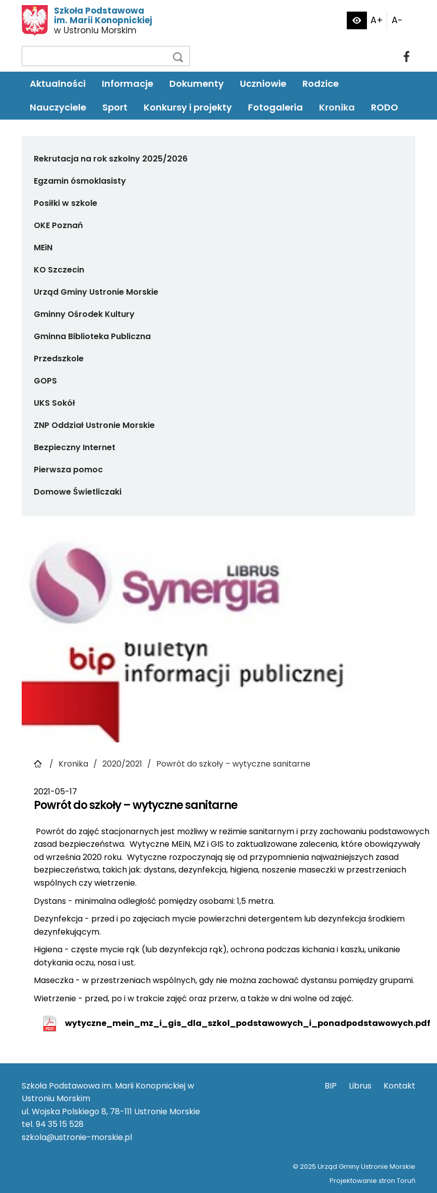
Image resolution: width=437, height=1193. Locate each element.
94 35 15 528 (60, 1124)
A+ (376, 20)
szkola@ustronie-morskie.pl (77, 1137)
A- (397, 20)
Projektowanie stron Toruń (372, 1180)
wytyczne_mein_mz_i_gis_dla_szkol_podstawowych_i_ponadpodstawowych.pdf (247, 1023)
